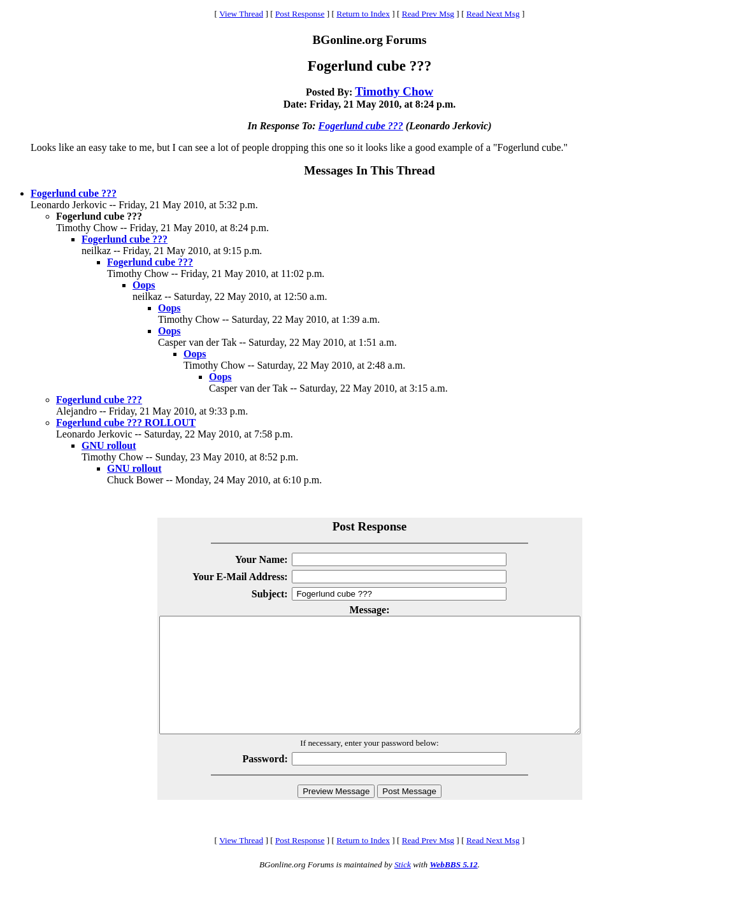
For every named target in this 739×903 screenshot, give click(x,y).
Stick (402, 887)
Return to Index (363, 13)
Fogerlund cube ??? (361, 125)
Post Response (299, 13)
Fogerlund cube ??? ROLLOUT (126, 422)
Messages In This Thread (369, 170)
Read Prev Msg (428, 13)
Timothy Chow (394, 91)
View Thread (241, 13)
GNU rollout (109, 445)
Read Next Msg (493, 13)
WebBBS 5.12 (453, 887)
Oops (144, 285)
